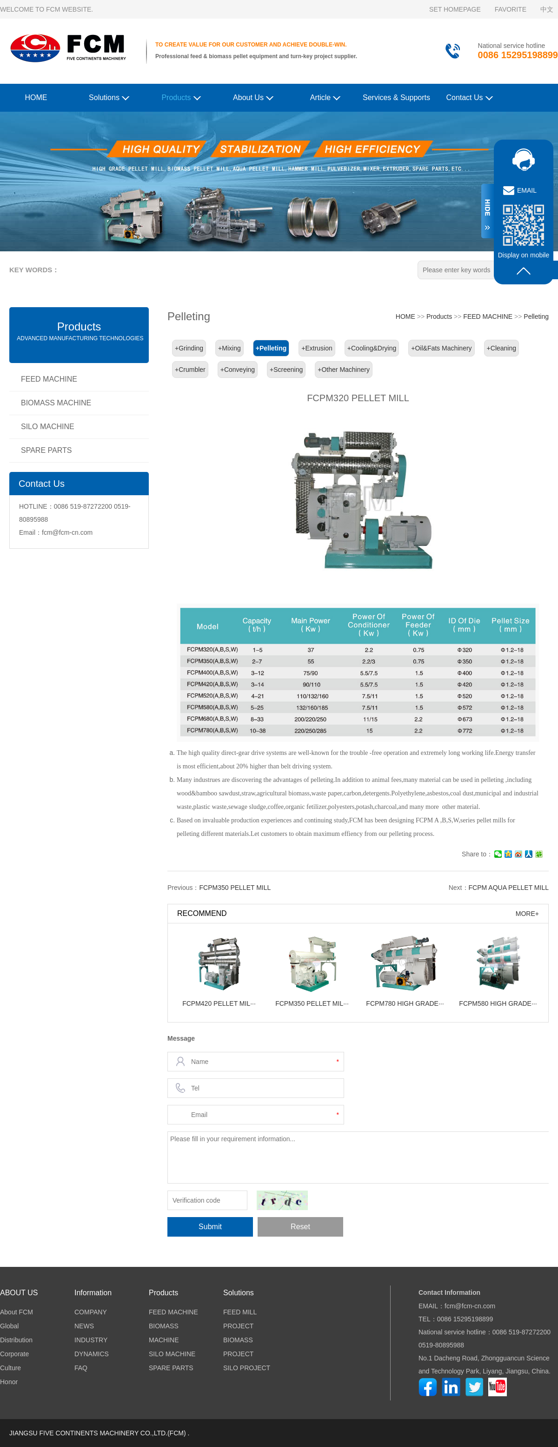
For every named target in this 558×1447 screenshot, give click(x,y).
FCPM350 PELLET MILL (235, 887)
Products (181, 97)
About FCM (16, 1312)
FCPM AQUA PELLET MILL (509, 887)
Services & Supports (396, 97)
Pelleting (536, 316)
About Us (253, 97)
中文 (546, 9)
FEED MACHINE (49, 379)
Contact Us (469, 97)
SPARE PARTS (46, 450)
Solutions (109, 97)
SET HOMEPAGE (455, 9)
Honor (9, 1382)
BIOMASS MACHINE (56, 403)
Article (325, 97)
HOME (36, 97)
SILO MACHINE (47, 427)
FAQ (80, 1368)
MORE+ (527, 913)
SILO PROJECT (246, 1368)
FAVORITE (510, 9)
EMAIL (527, 190)
